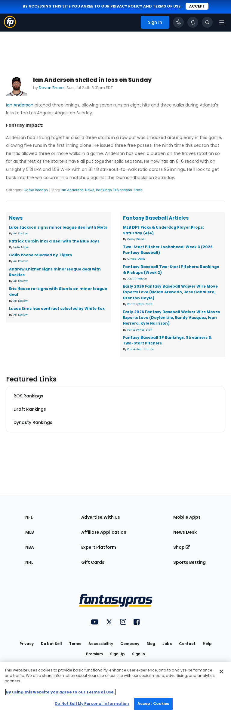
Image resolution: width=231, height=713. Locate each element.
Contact (187, 643)
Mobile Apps (187, 517)
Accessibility (100, 643)
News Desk (185, 532)
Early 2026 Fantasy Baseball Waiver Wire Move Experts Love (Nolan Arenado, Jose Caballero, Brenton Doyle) (170, 292)
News (89, 189)
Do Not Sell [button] (51, 643)
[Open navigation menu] (221, 22)
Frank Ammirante (140, 349)
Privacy (27, 643)
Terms (75, 643)
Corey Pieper (136, 239)
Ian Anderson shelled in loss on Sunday (92, 80)
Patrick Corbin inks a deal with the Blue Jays (54, 241)
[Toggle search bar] (207, 22)
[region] (115, 687)
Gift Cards (92, 562)
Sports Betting (189, 562)
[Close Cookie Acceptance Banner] (221, 671)
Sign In (138, 653)
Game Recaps (35, 189)
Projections (122, 189)
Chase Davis (136, 259)
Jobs (167, 643)
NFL (29, 517)
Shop (181, 547)
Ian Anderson (19, 105)
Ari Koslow (20, 233)
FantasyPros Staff (139, 304)
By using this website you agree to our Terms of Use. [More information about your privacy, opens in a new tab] (60, 692)
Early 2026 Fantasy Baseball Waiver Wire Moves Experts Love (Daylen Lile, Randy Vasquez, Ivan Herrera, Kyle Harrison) (171, 317)
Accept (197, 6)
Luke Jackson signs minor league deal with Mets (58, 227)
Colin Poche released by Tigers (40, 255)
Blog (150, 643)
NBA (29, 547)
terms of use (166, 6)
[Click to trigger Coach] (178, 22)
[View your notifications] (192, 22)
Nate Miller (21, 247)
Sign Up (117, 653)
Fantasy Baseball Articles (156, 218)
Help (207, 643)
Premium (94, 653)
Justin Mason (137, 278)
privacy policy (126, 6)
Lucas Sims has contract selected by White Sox (57, 308)
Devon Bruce (51, 88)
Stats (138, 189)
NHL (29, 562)
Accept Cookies (153, 703)
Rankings (104, 189)
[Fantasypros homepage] (10, 26)
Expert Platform (98, 547)
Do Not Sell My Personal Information (92, 703)
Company (129, 643)
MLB (29, 532)
